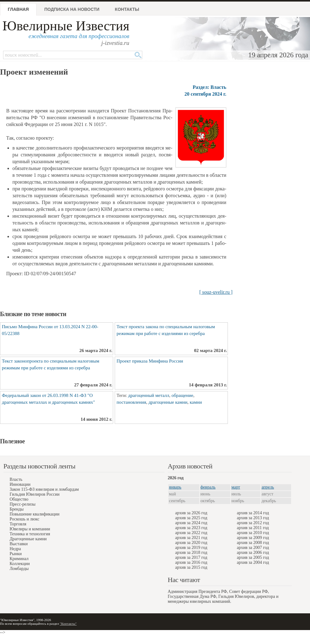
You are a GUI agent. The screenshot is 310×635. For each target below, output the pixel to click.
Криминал (19, 558)
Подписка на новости (72, 9)
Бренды (17, 509)
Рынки (16, 553)
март (236, 487)
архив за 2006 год (253, 552)
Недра (15, 548)
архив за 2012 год (253, 522)
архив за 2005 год (253, 557)
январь (175, 487)
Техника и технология (30, 534)
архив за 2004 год (253, 562)
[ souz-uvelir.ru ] (215, 292)
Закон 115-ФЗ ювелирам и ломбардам (44, 489)
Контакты (127, 9)
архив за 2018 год (191, 552)
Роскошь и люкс (24, 519)
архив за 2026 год (191, 513)
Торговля (18, 524)
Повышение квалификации (35, 514)
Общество (19, 499)
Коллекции (20, 563)
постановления (131, 402)
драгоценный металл (148, 395)
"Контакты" (68, 623)
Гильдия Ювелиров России (35, 494)
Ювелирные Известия (65, 25)
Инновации (20, 484)
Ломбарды (19, 568)
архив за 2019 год (191, 547)
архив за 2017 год (191, 557)
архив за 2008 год (253, 542)
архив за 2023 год (191, 527)
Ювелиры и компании (30, 529)
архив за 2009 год (253, 537)
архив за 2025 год (191, 517)
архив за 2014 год (253, 513)
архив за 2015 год (191, 567)
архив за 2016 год (191, 562)
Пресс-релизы (22, 504)
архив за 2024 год (191, 522)
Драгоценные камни (28, 539)
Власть (16, 479)
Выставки (19, 543)
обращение (182, 395)
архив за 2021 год (191, 537)
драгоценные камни (168, 402)
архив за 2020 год (191, 542)
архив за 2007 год (253, 547)
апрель (268, 487)
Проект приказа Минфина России (150, 361)
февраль (208, 487)
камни (196, 402)
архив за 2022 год (191, 532)
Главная (18, 9)
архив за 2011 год (253, 527)
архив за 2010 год (253, 532)
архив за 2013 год (253, 517)
